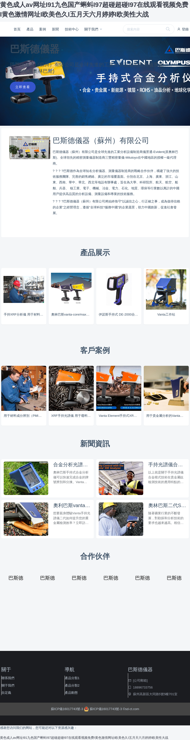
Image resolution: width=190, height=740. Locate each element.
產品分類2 (72, 685)
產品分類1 (72, 678)
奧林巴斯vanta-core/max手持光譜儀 (72, 314)
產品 (29, 29)
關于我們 (91, 29)
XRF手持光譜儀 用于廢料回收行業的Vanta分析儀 (72, 416)
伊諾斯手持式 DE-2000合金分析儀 (120, 314)
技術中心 (72, 29)
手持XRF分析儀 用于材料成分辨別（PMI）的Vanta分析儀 (25, 314)
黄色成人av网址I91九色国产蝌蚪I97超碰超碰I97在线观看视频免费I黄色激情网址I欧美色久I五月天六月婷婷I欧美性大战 (84, 738)
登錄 (183, 29)
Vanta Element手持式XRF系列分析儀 (120, 416)
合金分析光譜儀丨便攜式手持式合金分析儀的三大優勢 (72, 464)
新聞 (55, 29)
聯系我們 (7, 678)
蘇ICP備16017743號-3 (67, 709)
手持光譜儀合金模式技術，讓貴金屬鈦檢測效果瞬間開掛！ (167, 464)
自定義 (6, 692)
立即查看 (22, 87)
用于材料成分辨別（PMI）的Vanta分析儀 (25, 416)
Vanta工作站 (166, 314)
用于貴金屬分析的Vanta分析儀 (167, 416)
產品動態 (71, 692)
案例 (42, 29)
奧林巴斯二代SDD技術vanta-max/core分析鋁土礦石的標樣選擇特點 (167, 505)
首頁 (17, 29)
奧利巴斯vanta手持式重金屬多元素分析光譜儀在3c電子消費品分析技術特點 (72, 505)
